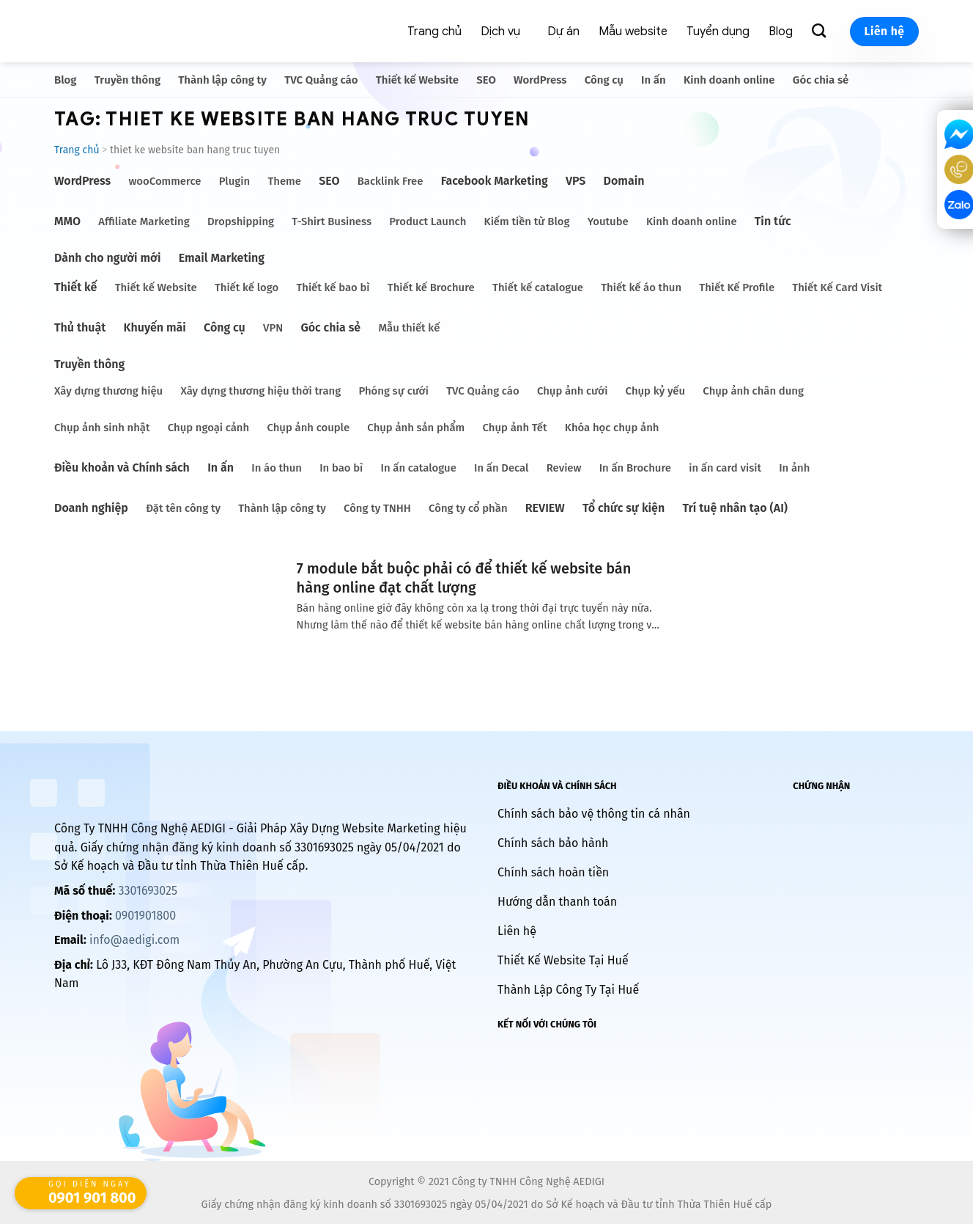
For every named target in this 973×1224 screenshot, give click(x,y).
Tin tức (773, 221)
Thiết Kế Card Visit (837, 287)
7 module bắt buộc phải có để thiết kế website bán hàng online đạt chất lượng (464, 578)
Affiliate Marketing (143, 221)
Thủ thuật (80, 327)
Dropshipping (240, 221)
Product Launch (427, 221)
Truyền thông (127, 80)
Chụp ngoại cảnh (208, 427)
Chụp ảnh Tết (515, 427)
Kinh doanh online (729, 80)
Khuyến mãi (155, 327)
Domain (624, 181)
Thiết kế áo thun (641, 287)
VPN (273, 327)
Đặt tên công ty (183, 508)
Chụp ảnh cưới (572, 390)
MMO (67, 221)
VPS (575, 181)
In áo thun (276, 467)
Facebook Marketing (494, 181)
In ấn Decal (501, 467)
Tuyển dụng (718, 31)
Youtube (608, 221)
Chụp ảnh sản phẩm (416, 427)
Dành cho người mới (107, 258)
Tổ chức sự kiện (623, 508)
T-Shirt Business (331, 221)
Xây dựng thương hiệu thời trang (260, 390)
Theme (284, 181)
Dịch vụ (500, 31)
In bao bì (341, 467)
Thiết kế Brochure (431, 287)
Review (564, 467)
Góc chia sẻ (821, 80)
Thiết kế (75, 287)
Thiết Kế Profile (736, 287)
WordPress (540, 80)
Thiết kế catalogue (537, 287)
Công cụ (604, 80)
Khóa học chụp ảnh (612, 427)
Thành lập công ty (222, 80)
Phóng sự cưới (393, 390)
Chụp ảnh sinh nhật (102, 427)
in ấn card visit (725, 467)
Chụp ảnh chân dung (753, 390)
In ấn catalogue (418, 467)
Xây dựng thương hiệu (108, 390)
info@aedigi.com (134, 940)
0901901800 (145, 916)
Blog (781, 31)
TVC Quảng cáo (321, 80)
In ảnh (794, 467)
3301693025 (147, 891)
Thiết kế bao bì (332, 287)
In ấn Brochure (635, 467)
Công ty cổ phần (468, 508)
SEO (486, 80)
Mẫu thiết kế (409, 327)
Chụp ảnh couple (308, 427)
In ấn (653, 80)
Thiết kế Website (417, 80)
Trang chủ (434, 31)
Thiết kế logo (246, 287)
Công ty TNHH (377, 508)
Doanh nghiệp (91, 508)
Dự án (563, 31)
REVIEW (545, 508)
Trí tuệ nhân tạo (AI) (735, 508)
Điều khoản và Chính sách (122, 467)
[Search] (821, 31)
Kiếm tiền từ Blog (527, 221)
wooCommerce (164, 181)
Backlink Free (390, 181)
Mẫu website (633, 31)
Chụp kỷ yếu (656, 390)
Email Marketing (221, 258)
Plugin (234, 181)
